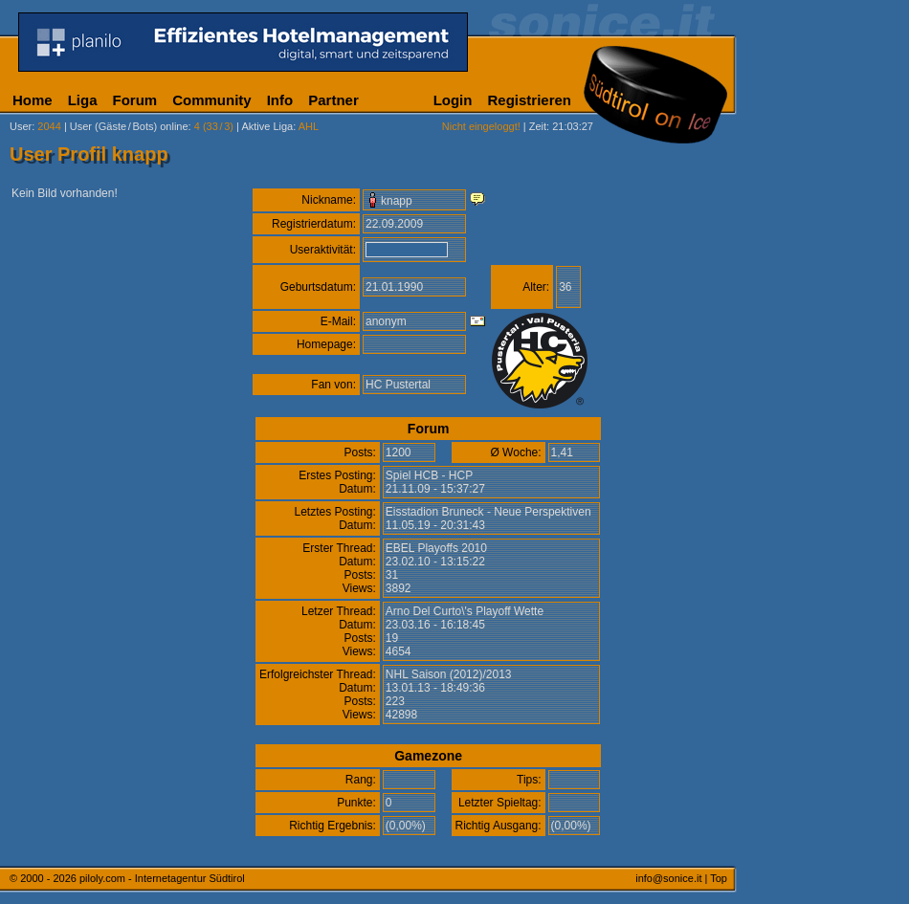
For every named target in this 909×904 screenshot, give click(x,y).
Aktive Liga (267, 126)
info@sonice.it (668, 878)
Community (212, 100)
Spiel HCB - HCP (429, 475)
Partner (333, 100)
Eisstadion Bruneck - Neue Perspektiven (488, 511)
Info (280, 100)
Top (718, 878)
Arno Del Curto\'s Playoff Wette (464, 611)
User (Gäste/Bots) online (129, 126)
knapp (396, 201)
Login (453, 100)
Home (32, 100)
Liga (83, 100)
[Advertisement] (827, 249)
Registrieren (529, 100)
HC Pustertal (398, 384)
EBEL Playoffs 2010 (436, 548)
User (21, 126)
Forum (135, 100)
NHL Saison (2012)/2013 (449, 674)
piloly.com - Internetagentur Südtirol (162, 878)
